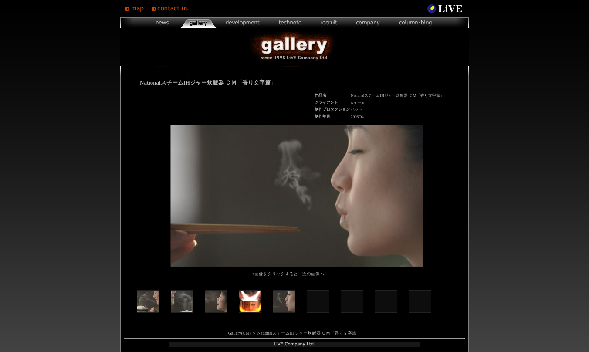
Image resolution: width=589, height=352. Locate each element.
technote (290, 22)
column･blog (414, 22)
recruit (329, 22)
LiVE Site (444, 8)
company (368, 22)
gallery (198, 22)
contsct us (170, 8)
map (138, 8)
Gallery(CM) (239, 333)
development (243, 22)
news (162, 22)
